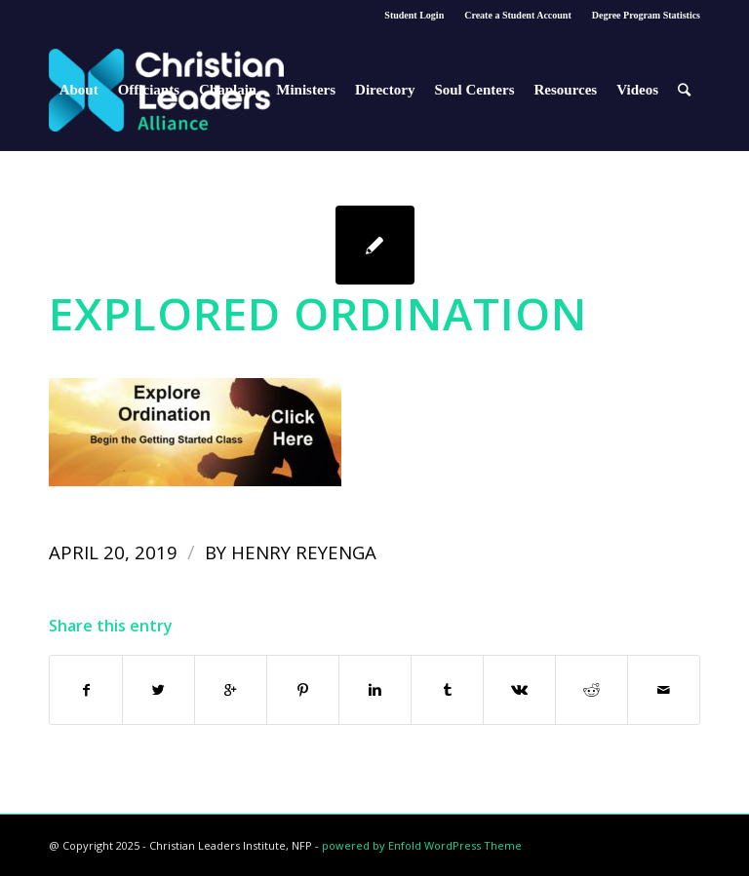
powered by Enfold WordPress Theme (422, 845)
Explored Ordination (318, 313)
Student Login (414, 15)
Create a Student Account (518, 15)
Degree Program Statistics (646, 15)
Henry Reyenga (303, 552)
